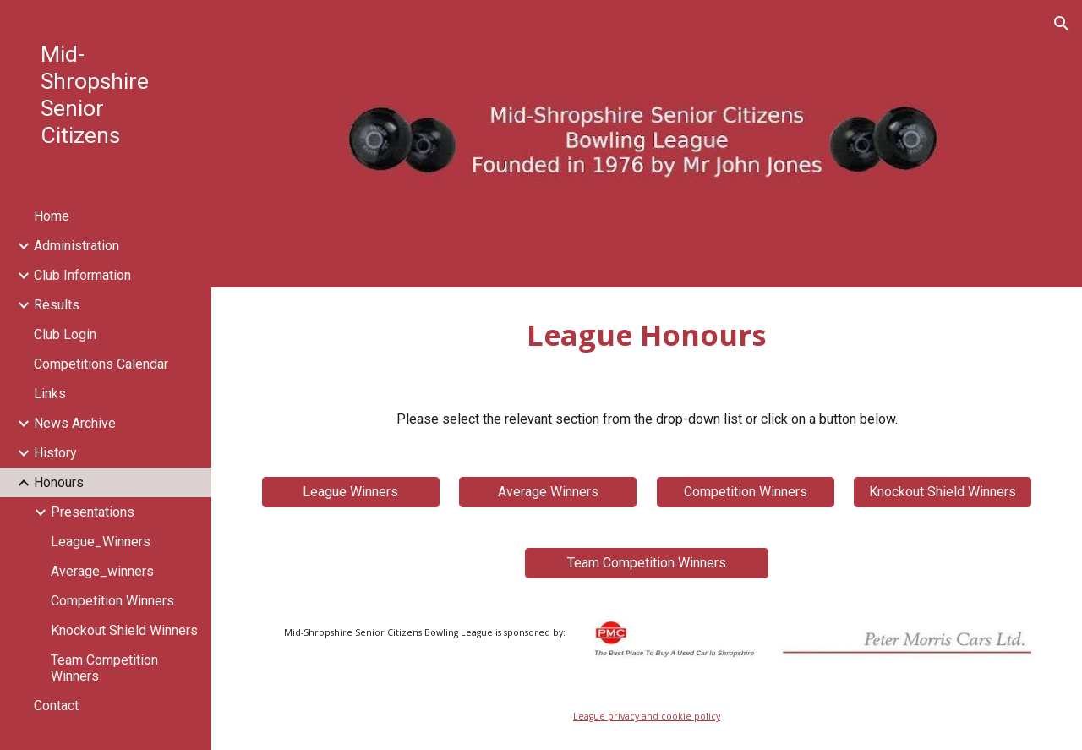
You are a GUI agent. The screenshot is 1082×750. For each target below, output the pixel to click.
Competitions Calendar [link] (101, 364)
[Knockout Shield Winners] (942, 491)
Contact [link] (56, 706)
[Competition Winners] (745, 491)
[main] (647, 335)
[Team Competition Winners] (647, 562)
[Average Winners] (548, 491)
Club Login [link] (65, 334)
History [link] (55, 453)
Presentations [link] (92, 512)
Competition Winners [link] (112, 601)
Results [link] (56, 305)
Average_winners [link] (102, 571)
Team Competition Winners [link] (104, 668)
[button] (1061, 23)
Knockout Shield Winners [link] (124, 630)
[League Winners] (351, 491)
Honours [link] (59, 482)
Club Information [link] (82, 275)
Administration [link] (76, 246)
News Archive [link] (75, 423)
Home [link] (51, 216)
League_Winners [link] (100, 542)
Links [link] (50, 394)
